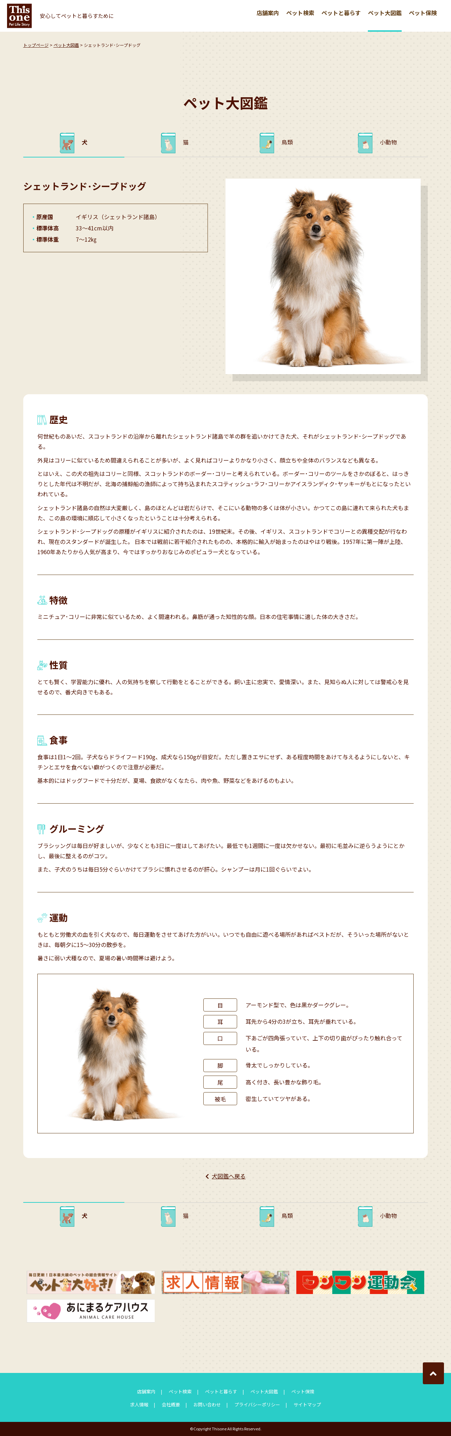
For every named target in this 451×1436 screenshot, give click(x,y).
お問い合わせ (207, 1404)
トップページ (36, 45)
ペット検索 (300, 12)
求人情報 (139, 1404)
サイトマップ (307, 1404)
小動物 (388, 142)
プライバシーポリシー (257, 1404)
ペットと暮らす (341, 12)
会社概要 (171, 1404)
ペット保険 (423, 12)
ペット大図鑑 (385, 12)
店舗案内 (268, 12)
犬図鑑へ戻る (229, 1176)
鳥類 (287, 142)
